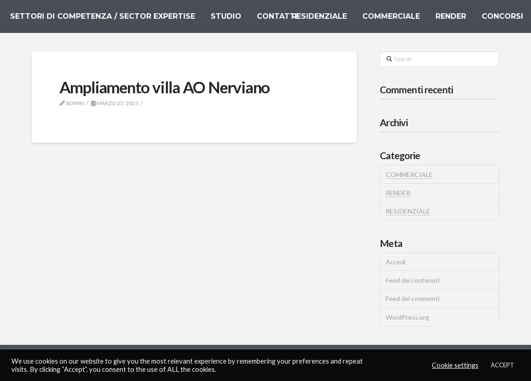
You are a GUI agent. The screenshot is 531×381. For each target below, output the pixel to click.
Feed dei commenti (413, 298)
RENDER (398, 193)
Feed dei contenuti (413, 280)
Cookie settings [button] (455, 365)
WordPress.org (407, 317)
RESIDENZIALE (408, 211)
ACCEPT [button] (502, 365)
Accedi (395, 262)
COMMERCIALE (409, 174)
